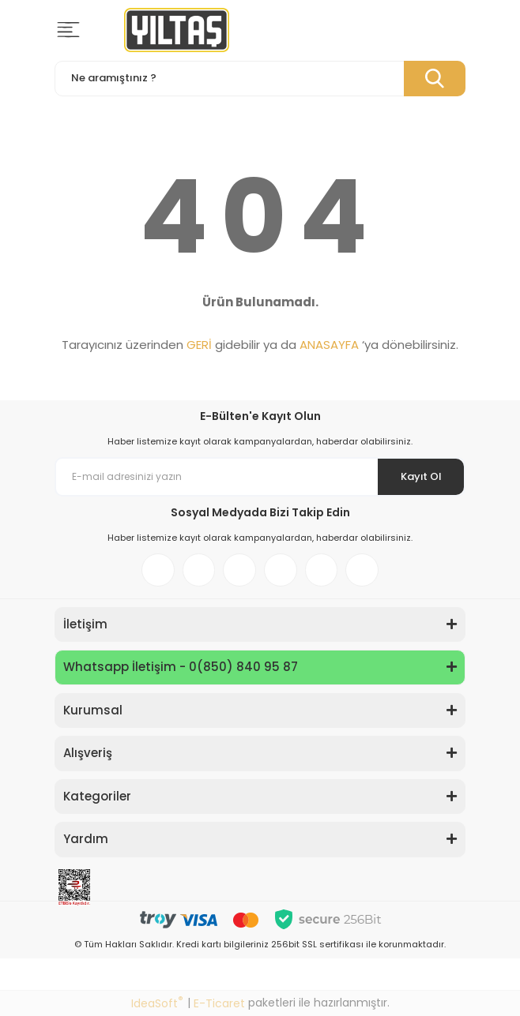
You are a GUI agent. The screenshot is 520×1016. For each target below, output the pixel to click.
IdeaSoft (157, 1003)
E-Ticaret (219, 1003)
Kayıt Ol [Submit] (421, 476)
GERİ (199, 344)
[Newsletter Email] (260, 477)
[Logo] (176, 30)
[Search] (260, 78)
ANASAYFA (329, 344)
